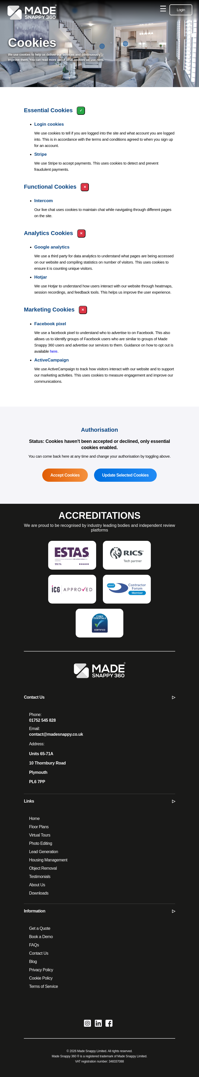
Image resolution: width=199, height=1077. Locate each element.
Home (34, 818)
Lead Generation (43, 851)
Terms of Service (43, 986)
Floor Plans (38, 827)
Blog (33, 961)
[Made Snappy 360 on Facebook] (108, 1024)
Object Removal (43, 868)
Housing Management (48, 860)
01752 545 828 (42, 720)
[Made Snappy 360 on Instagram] (87, 1024)
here (54, 351)
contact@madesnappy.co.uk (56, 734)
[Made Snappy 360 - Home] (99, 674)
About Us (37, 885)
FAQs (34, 945)
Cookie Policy (40, 978)
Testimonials (39, 876)
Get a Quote (39, 928)
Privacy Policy (41, 970)
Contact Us (38, 953)
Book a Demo (41, 936)
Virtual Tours (39, 835)
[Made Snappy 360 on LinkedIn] (98, 1024)
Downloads (38, 893)
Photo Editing (40, 843)
